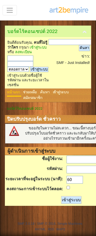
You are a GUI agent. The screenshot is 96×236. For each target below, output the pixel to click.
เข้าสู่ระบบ (38, 47)
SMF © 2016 (46, 224)
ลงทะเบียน (23, 52)
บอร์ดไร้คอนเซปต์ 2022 (32, 31)
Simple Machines (69, 224)
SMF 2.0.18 (25, 224)
